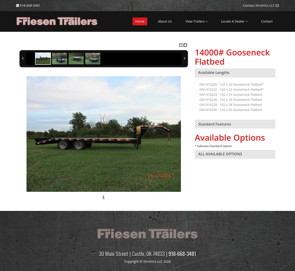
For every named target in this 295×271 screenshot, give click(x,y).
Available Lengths (214, 72)
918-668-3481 (182, 254)
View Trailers (196, 21)
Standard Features (214, 124)
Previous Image (23, 139)
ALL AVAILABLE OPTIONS (220, 154)
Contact (267, 21)
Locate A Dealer (234, 21)
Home (140, 21)
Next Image (184, 139)
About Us (165, 21)
